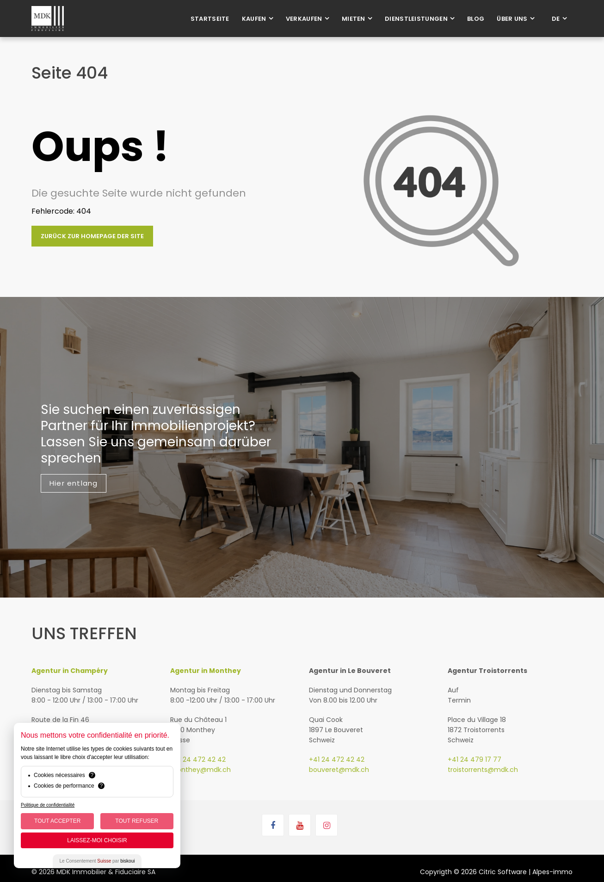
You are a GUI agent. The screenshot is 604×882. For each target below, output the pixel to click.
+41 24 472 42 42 (198, 759)
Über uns (512, 18)
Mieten (353, 18)
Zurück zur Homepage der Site (92, 236)
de (556, 18)
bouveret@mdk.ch (339, 769)
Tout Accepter (57, 821)
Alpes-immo (552, 871)
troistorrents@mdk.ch (483, 769)
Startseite (210, 18)
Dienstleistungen (416, 18)
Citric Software (503, 871)
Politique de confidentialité (47, 805)
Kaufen (254, 18)
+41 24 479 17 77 (474, 759)
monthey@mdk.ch (200, 769)
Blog (475, 18)
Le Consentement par (97, 860)
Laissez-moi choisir (97, 840)
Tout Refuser (136, 821)
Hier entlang (73, 483)
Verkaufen (304, 18)
